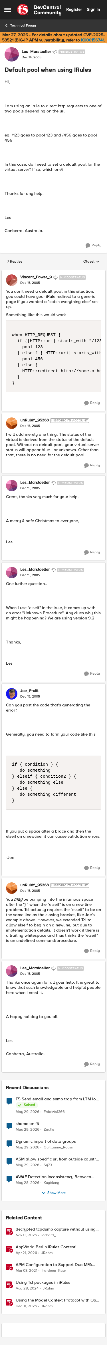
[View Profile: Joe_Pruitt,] (11, 694)
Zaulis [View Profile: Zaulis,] (49, 1129)
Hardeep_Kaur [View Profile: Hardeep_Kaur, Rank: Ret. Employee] (54, 1270)
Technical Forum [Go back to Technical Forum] (20, 25)
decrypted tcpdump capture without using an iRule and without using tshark (56, 1229)
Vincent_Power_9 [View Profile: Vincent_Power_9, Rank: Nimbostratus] (36, 277)
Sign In (93, 9)
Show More (53, 1193)
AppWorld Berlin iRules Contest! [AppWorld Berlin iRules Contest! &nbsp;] (46, 1247)
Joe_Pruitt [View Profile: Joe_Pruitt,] (29, 691)
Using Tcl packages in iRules (43, 1282)
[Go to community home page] (39, 9)
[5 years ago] (26, 1270)
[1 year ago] (27, 1288)
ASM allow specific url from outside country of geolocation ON (57, 1159)
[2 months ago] (27, 1112)
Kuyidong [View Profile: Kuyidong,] (51, 1182)
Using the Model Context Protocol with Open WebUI (58, 1300)
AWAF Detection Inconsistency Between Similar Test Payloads (53, 1176)
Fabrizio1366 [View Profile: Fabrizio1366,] (54, 1112)
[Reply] (93, 245)
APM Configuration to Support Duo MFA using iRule (54, 1264)
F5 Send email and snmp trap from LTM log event (57, 1099)
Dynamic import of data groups (46, 1141)
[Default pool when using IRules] (30, 283)
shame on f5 (27, 1123)
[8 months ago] (26, 1235)
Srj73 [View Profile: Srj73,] (48, 1165)
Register (74, 9)
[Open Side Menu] (7, 9)
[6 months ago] (26, 1306)
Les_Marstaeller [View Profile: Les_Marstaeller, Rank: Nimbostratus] (36, 51)
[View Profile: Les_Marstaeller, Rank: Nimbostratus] (12, 54)
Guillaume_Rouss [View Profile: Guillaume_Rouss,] (58, 1147)
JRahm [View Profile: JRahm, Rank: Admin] (47, 1253)
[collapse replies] (53, 273)
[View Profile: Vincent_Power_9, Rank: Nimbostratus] (11, 280)
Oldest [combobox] (91, 262)
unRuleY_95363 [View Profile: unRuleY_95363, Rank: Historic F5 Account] (34, 420)
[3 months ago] (26, 1253)
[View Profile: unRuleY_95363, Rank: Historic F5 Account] (11, 423)
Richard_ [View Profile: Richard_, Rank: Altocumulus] (48, 1235)
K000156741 (92, 40)
